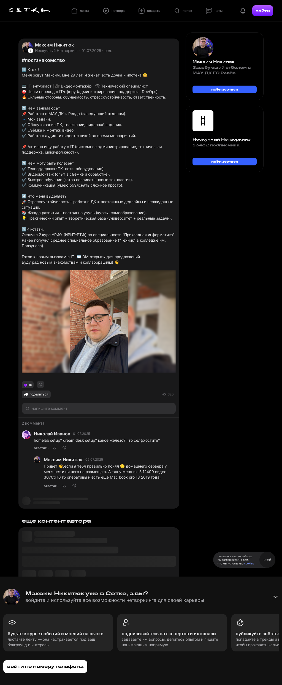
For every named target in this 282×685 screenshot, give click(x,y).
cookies (249, 563)
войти (263, 10)
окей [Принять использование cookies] (267, 559)
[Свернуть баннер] (275, 597)
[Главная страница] (29, 10)
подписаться (224, 89)
